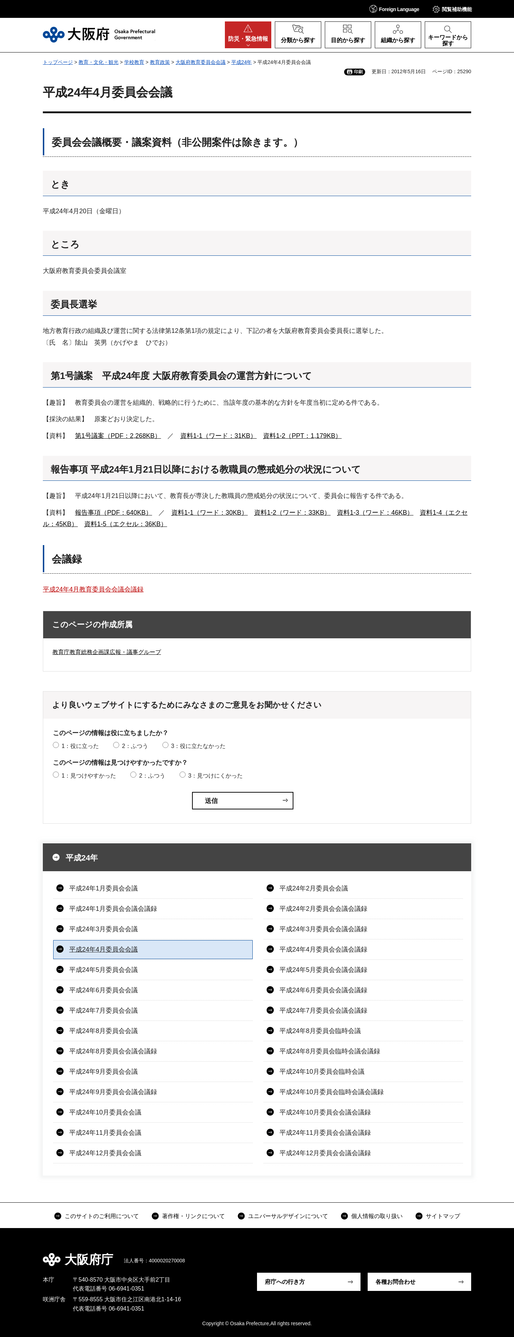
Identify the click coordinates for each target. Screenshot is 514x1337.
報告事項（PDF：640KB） (113, 512)
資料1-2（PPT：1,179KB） (302, 435)
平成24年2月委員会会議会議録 (323, 908)
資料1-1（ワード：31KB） (218, 435)
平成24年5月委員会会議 (103, 969)
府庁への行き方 (285, 1282)
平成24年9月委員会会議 (103, 1071)
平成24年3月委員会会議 (103, 929)
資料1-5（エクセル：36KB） (125, 524)
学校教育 (134, 62)
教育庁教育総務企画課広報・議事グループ (106, 652)
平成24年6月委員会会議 (103, 990)
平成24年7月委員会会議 (103, 1010)
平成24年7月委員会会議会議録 (323, 1010)
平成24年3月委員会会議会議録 (323, 929)
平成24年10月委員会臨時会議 (321, 1071)
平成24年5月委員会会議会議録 (323, 969)
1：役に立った (80, 746)
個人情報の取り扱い (377, 1216)
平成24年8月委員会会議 (103, 1030)
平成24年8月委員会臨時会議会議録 (329, 1051)
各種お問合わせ (395, 1282)
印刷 (358, 71)
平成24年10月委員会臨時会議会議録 (331, 1092)
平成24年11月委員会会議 (105, 1132)
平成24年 (241, 62)
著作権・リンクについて (193, 1216)
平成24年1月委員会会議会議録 (113, 908)
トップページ (58, 62)
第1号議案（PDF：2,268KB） (118, 435)
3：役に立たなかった (198, 746)
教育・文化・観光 (99, 62)
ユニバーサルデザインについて (288, 1216)
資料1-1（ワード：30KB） (209, 512)
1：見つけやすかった (88, 776)
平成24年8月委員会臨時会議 (320, 1030)
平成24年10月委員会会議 (105, 1112)
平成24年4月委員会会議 (103, 949)
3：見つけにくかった (215, 776)
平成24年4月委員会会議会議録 (323, 949)
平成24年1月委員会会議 (103, 888)
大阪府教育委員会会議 (201, 62)
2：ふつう (135, 746)
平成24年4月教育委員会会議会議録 (93, 589)
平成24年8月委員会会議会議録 (113, 1051)
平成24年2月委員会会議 (313, 888)
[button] (394, 8)
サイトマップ (443, 1216)
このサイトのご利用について (102, 1216)
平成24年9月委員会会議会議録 (113, 1092)
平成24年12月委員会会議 (105, 1153)
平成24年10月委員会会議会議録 (325, 1112)
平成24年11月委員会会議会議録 (325, 1132)
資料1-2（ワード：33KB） (292, 512)
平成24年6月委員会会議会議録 (323, 990)
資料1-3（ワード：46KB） (375, 512)
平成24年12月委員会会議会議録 (325, 1153)
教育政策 (160, 62)
